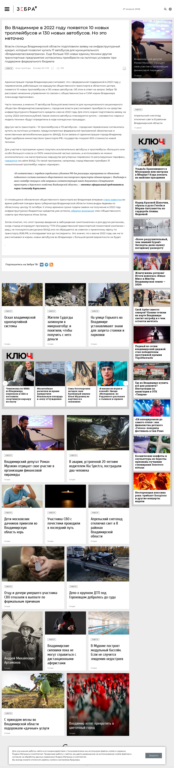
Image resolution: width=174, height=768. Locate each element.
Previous (5, 383)
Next (125, 383)
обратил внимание (82, 210)
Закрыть (153, 755)
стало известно (112, 199)
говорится (11, 160)
